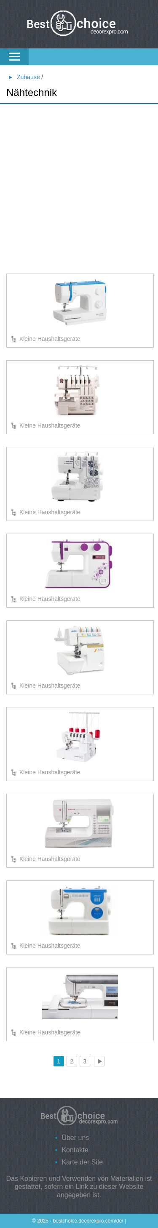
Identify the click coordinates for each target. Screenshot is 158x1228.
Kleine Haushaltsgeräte (49, 338)
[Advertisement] (79, 190)
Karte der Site (82, 1162)
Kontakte (75, 1150)
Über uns (75, 1137)
